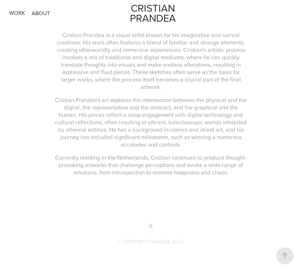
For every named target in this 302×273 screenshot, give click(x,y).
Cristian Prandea (154, 13)
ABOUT (41, 13)
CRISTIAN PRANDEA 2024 (153, 241)
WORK (17, 13)
